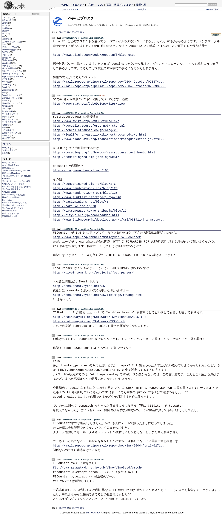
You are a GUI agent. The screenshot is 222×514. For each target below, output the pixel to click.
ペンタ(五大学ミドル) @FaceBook (16, 176)
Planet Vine (7, 200)
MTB (4, 33)
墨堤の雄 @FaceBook (11, 173)
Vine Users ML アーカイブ (13, 205)
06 (73, 32)
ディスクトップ (9, 114)
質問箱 (5, 23)
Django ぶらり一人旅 (11, 98)
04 (68, 32)
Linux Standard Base (11, 197)
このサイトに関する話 (11, 42)
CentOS (5, 109)
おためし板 (7, 20)
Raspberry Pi (7, 111)
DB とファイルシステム (12, 71)
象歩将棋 (6, 117)
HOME (64, 4)
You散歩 (6, 28)
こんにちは (7, 17)
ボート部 (6, 135)
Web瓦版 (212, 9)
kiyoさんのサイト (9, 162)
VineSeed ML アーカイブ (12, 208)
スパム (7, 144)
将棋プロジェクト (123, 4)
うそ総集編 (7, 130)
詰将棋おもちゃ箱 (9, 216)
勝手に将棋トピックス (11, 214)
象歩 (142, 9)
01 (60, 32)
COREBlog (7, 85)
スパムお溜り (8, 150)
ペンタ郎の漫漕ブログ (11, 165)
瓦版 (109, 4)
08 (78, 32)
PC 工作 (5, 52)
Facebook (6, 178)
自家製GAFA (7, 58)
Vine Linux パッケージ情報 (13, 184)
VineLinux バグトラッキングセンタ (17, 187)
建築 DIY (6, 31)
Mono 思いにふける (10, 103)
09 (81, 32)
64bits (4, 101)
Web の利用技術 (9, 68)
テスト (5, 25)
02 (62, 32)
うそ (4, 127)
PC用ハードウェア (10, 47)
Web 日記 (6, 138)
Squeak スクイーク (10, 95)
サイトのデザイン (10, 122)
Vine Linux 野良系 (9, 50)
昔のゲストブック (10, 133)
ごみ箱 (5, 153)
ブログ (91, 4)
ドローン (6, 55)
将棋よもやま (8, 119)
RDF (36, 14)
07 (75, 32)
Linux (4, 44)
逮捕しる (6, 148)
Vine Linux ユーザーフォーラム (15, 203)
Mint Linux (6, 106)
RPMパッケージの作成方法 (13, 195)
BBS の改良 (7, 60)
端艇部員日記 (7, 168)
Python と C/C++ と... (11, 74)
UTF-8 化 (6, 79)
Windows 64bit (8, 90)
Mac (4, 93)
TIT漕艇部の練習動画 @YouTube (16, 170)
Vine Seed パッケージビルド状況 (16, 181)
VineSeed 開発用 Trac (11, 189)
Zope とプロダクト (10, 66)
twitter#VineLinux (9, 211)
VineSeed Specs (9, 192)
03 (65, 32)
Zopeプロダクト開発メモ (13, 77)
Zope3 (5, 87)
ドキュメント (77, 4)
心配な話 (6, 125)
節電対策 (6, 39)
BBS (100, 4)
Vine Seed (6, 63)
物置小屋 (140, 4)
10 (83, 32)
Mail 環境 (6, 82)
